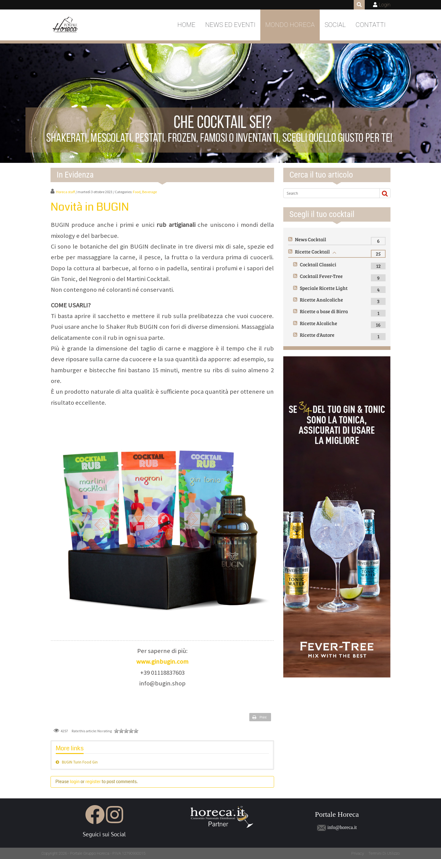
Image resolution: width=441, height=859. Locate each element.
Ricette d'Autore (317, 335)
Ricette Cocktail (312, 251)
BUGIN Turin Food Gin (80, 762)
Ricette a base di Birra (324, 311)
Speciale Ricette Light (324, 288)
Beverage (149, 191)
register (93, 781)
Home (186, 24)
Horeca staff (65, 191)
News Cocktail (310, 239)
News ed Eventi (230, 24)
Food (137, 191)
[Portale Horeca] (66, 25)
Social (335, 24)
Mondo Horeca (290, 24)
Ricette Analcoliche (321, 299)
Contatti (371, 24)
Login (384, 5)
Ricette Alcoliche (318, 323)
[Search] (329, 193)
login (75, 781)
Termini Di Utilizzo (384, 853)
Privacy (357, 853)
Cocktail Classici (318, 264)
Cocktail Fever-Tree (321, 276)
